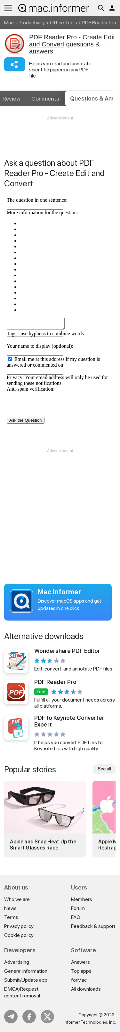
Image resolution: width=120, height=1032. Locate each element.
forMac (79, 980)
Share (14, 64)
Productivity (32, 23)
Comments (45, 98)
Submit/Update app (25, 980)
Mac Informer (59, 592)
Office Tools (63, 23)
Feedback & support (93, 926)
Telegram (11, 1016)
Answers (80, 962)
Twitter (47, 1016)
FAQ (75, 917)
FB (29, 1016)
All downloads (86, 989)
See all (104, 768)
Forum (78, 908)
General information (25, 971)
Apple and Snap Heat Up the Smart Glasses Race (43, 845)
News (10, 908)
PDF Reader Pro (55, 682)
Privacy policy (19, 926)
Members (81, 899)
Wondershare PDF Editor (67, 650)
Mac (8, 23)
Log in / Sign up (112, 8)
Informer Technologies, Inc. (90, 1022)
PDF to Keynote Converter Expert (69, 721)
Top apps (81, 971)
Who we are (17, 899)
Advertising (16, 962)
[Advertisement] (60, 140)
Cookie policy (19, 935)
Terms (11, 917)
